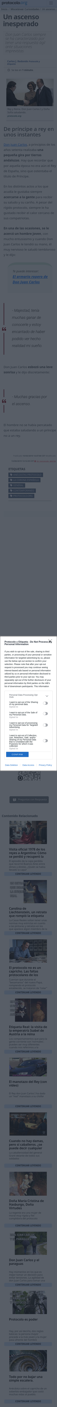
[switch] (45, 703)
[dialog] (28, 703)
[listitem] (28, 696)
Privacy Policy (45, 765)
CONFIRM (17, 754)
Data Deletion (11, 765)
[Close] (51, 642)
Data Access (28, 765)
